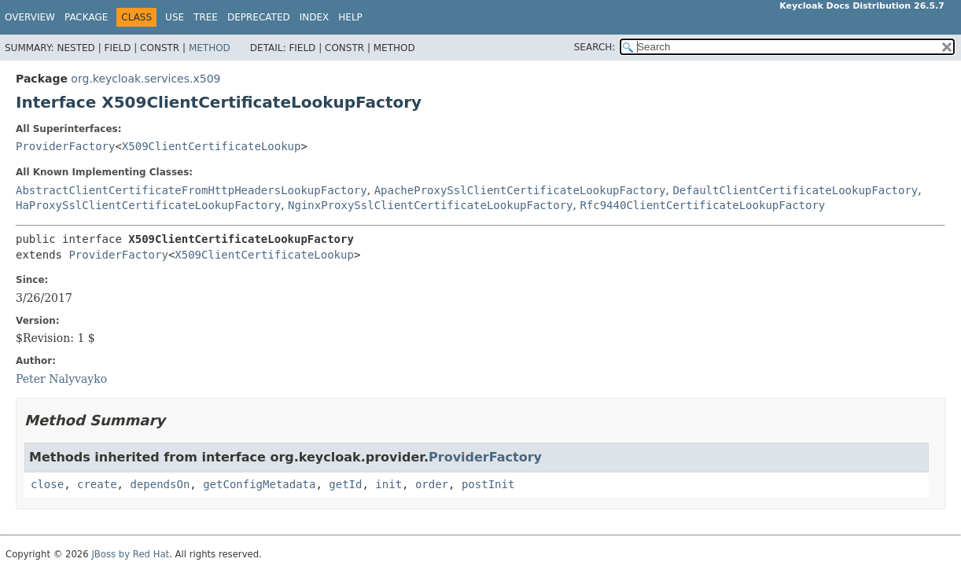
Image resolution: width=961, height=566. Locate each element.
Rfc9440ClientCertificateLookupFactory (702, 205)
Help (350, 17)
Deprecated (258, 17)
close (47, 484)
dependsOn (160, 484)
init (388, 484)
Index (315, 17)
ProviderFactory (65, 146)
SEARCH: (595, 47)
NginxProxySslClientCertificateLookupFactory (430, 205)
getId (345, 484)
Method (209, 47)
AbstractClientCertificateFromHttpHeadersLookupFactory (191, 190)
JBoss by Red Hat (130, 554)
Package (86, 17)
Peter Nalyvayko (61, 379)
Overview (30, 17)
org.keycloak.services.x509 (145, 78)
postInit (488, 484)
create (97, 484)
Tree (205, 17)
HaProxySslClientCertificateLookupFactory (148, 205)
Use (174, 17)
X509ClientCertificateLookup (211, 146)
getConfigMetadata (259, 484)
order (431, 484)
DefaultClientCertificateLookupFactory (795, 190)
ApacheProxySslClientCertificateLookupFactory (520, 190)
